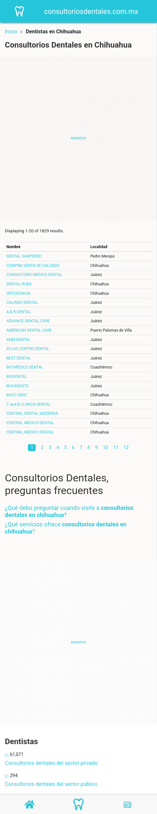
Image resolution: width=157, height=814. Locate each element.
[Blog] (127, 804)
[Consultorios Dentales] (78, 804)
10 (105, 447)
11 (115, 447)
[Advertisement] (78, 138)
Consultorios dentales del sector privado (51, 763)
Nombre (13, 247)
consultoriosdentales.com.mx (91, 11)
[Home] (20, 11)
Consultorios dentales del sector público (51, 784)
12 (126, 447)
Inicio (11, 31)
